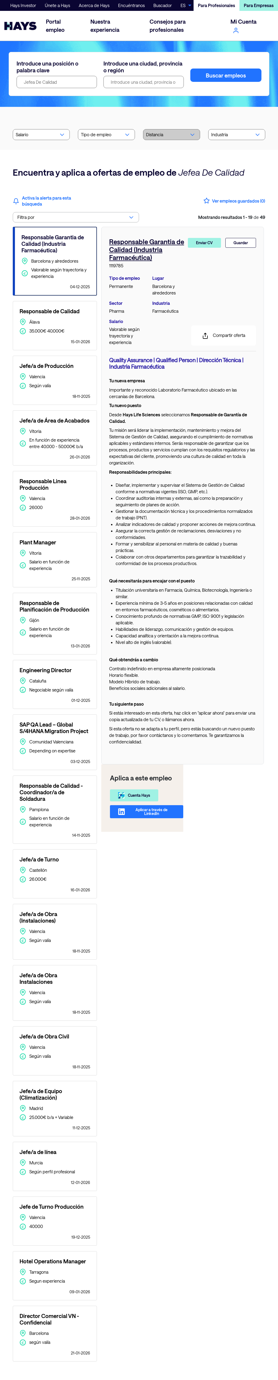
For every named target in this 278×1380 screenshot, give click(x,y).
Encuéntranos (131, 5)
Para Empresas (259, 5)
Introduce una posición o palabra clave (47, 66)
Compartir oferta (223, 336)
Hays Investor (23, 5)
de (231, 217)
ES (183, 5)
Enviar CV (204, 242)
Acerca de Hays (94, 5)
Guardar (240, 242)
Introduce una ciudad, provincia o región (142, 66)
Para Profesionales (216, 5)
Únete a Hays (57, 5)
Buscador (162, 5)
